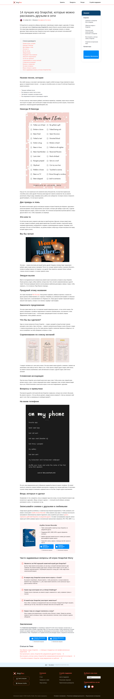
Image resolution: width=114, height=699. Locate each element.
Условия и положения (60, 696)
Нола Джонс (41, 20)
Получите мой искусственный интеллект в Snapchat (91, 32)
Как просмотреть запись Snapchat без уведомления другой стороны (42, 654)
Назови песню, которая (29, 43)
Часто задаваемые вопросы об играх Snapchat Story (37, 69)
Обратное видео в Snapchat (90, 26)
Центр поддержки (64, 677)
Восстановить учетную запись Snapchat (91, 37)
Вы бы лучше (26, 51)
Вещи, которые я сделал (29, 68)
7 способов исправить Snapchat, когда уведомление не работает (41, 658)
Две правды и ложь (28, 47)
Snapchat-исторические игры (91, 42)
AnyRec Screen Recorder (38, 512)
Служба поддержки (95, 2)
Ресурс (83, 2)
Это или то (26, 49)
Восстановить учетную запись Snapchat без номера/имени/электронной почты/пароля (47, 656)
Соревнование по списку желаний (32, 60)
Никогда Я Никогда (28, 45)
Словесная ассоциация (29, 62)
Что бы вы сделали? (28, 58)
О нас (41, 677)
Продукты (73, 2)
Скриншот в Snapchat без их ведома (91, 21)
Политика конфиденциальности (75, 696)
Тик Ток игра (36, 294)
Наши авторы (43, 682)
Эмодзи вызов (26, 52)
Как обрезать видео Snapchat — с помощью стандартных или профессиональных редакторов (45, 651)
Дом (46, 664)
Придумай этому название (30, 54)
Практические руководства (66, 682)
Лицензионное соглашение (93, 696)
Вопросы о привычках (29, 64)
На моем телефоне (28, 66)
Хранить (62, 2)
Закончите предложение (29, 56)
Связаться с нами (44, 680)
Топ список (48, 20)
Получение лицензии (65, 680)
